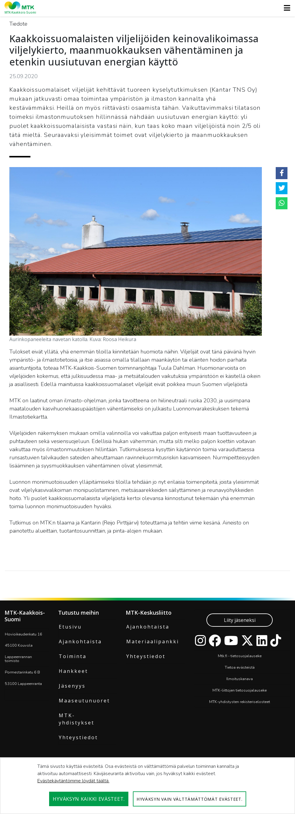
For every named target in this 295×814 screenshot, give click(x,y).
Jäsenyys (72, 686)
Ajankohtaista (80, 641)
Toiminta (72, 656)
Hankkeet (73, 671)
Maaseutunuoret (84, 700)
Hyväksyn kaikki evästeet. (89, 799)
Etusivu (70, 626)
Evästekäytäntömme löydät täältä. (73, 781)
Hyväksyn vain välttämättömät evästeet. (190, 799)
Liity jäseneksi (240, 620)
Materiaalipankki (152, 641)
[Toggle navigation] (285, 8)
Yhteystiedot (78, 737)
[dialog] (147, 785)
